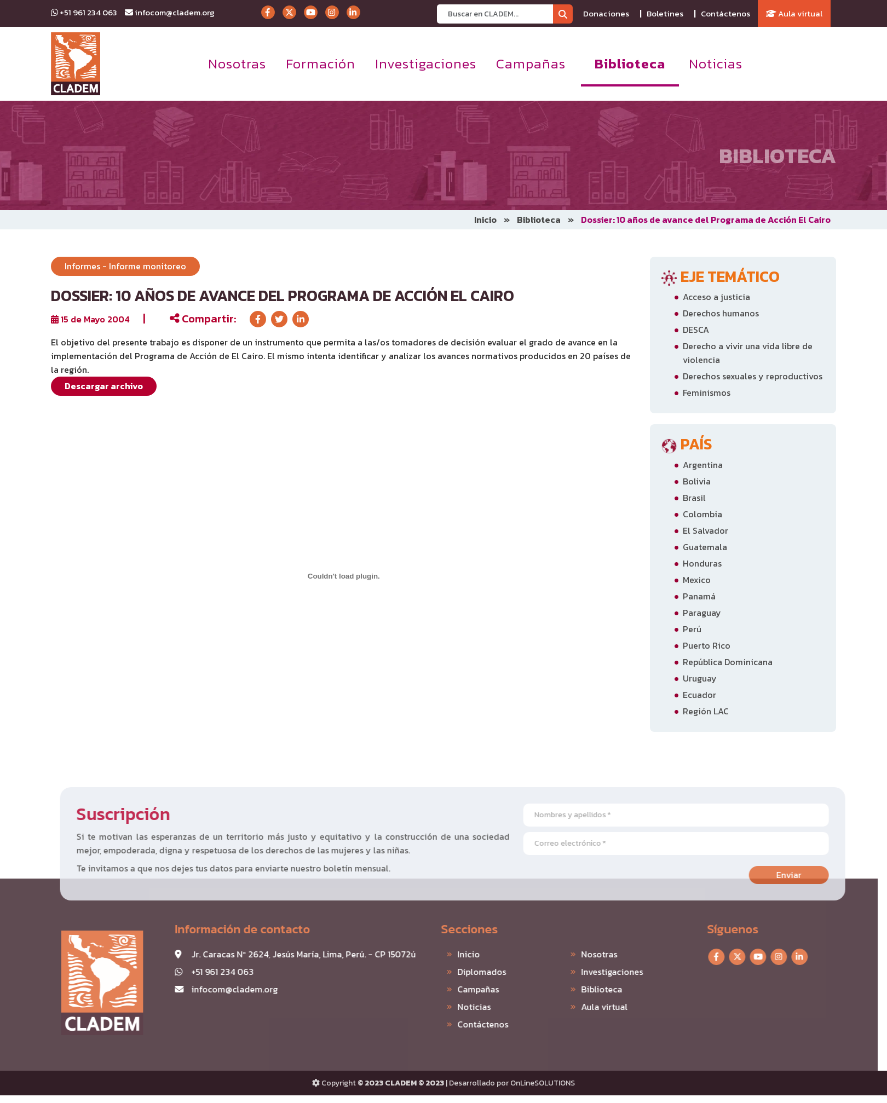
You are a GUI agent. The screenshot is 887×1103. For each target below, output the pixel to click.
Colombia (702, 514)
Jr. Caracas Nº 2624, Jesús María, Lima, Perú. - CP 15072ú (282, 954)
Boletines (665, 13)
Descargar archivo (104, 385)
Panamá (699, 596)
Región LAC (706, 711)
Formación (320, 63)
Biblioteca (630, 63)
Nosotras (237, 63)
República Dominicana (728, 661)
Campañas (531, 63)
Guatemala (705, 546)
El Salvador (705, 530)
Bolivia (697, 481)
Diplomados (460, 971)
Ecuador (699, 694)
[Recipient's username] (495, 14)
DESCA (696, 329)
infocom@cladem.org (170, 12)
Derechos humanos (721, 313)
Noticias (715, 63)
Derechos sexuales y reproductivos (752, 376)
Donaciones (606, 13)
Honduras (702, 563)
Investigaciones (425, 63)
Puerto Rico (706, 645)
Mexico (697, 579)
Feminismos (706, 392)
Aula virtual (794, 13)
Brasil (694, 497)
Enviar (810, 874)
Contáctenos (725, 13)
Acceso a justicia (716, 296)
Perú (692, 629)
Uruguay (700, 678)
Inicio (485, 219)
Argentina (703, 464)
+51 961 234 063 (84, 12)
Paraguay (702, 612)
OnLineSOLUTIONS (542, 1083)
